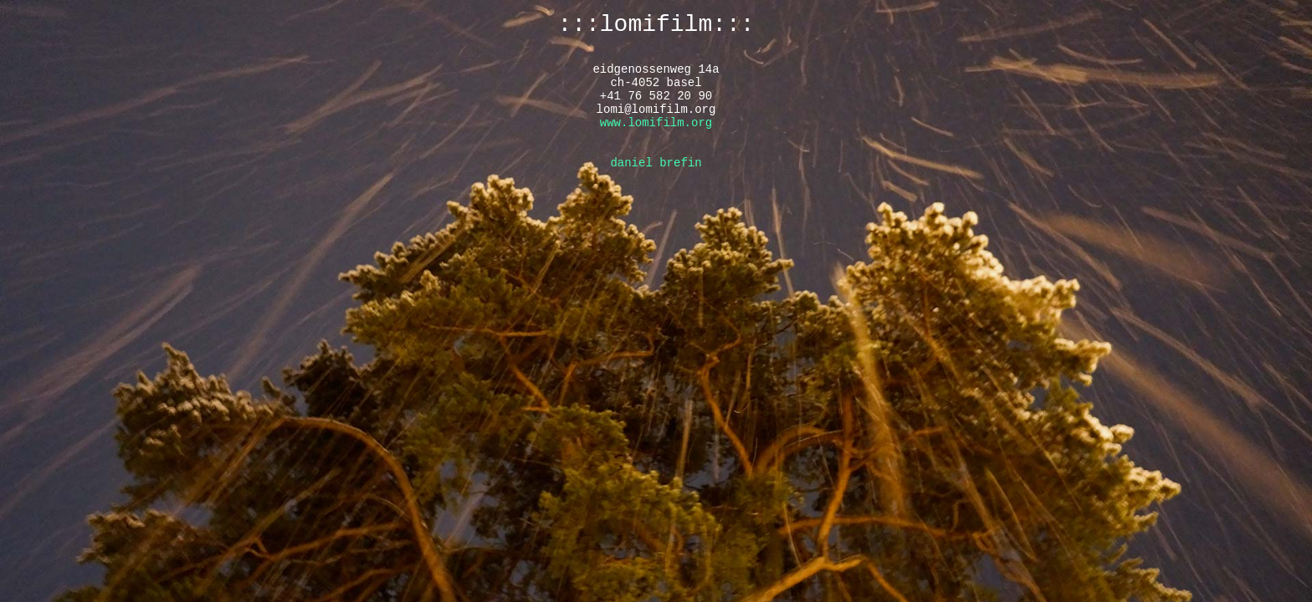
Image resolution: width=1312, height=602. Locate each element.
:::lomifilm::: (655, 25)
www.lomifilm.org (656, 123)
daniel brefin (655, 163)
